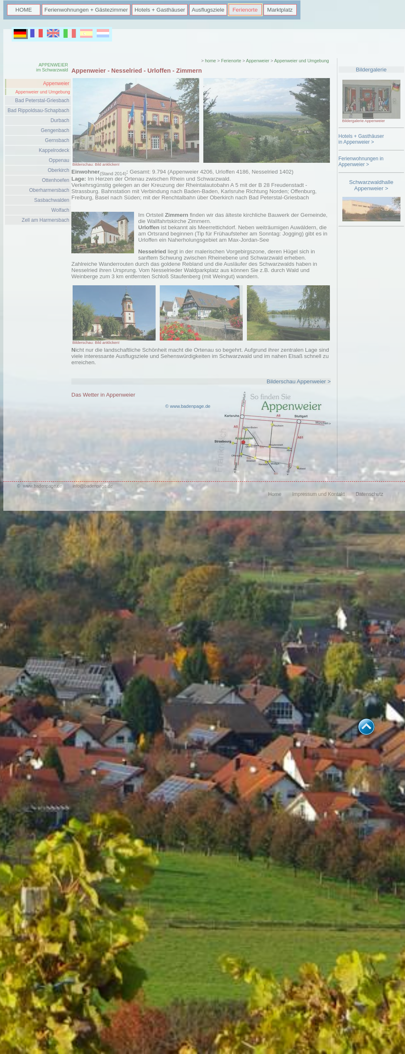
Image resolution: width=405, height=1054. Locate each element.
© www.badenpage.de (187, 406)
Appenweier (56, 83)
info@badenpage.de (92, 485)
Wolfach (60, 210)
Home (274, 494)
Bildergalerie (371, 69)
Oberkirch (58, 170)
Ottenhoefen (55, 180)
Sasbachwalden (51, 200)
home (210, 60)
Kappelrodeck (54, 150)
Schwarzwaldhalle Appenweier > (371, 185)
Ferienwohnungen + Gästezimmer (86, 10)
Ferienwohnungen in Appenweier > (361, 161)
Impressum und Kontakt (318, 494)
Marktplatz (280, 10)
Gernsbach (57, 140)
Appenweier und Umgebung (42, 91)
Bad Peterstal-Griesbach (42, 100)
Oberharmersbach (49, 190)
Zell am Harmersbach (45, 220)
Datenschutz (369, 494)
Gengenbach (55, 130)
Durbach (60, 120)
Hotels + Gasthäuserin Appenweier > (361, 139)
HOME (23, 10)
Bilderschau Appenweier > (299, 381)
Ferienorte (245, 10)
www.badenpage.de (42, 485)
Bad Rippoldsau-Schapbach (38, 110)
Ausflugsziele (208, 10)
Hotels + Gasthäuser (159, 10)
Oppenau (59, 160)
